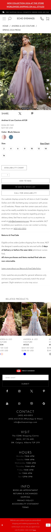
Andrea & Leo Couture (23, 26)
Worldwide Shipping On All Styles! (25, 6)
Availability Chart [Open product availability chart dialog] (14, 168)
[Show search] (10, 18)
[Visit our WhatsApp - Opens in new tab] (19, 403)
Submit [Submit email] (25, 384)
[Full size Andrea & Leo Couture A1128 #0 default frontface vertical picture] (25, 71)
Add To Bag (25, 181)
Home (5, 26)
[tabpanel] (25, 71)
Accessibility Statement (25, 504)
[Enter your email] (25, 377)
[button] (47, 18)
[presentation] (12, 319)
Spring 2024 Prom (12, 30)
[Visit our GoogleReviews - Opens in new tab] (44, 403)
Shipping (25, 497)
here (34, 530)
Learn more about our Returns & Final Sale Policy (21, 268)
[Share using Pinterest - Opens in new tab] (32, 113)
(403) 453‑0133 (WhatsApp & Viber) (25, 419)
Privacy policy (25, 500)
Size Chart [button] (44, 143)
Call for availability (25, 193)
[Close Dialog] (2, 525)
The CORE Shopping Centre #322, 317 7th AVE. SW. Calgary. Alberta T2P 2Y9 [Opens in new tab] (25, 439)
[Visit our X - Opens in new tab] (31, 391)
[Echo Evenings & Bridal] (25, 18)
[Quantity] (6, 175)
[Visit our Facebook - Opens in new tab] (7, 391)
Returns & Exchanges (25, 493)
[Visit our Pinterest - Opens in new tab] (44, 391)
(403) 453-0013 (19, 228)
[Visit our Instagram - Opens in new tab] (19, 391)
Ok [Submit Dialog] (48, 525)
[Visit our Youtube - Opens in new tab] (7, 403)
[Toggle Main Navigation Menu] (4, 18)
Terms (25, 507)
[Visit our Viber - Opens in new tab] (31, 403)
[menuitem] (25, 12)
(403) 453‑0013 (25, 415)
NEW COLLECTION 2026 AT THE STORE (25, 3)
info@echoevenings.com (18, 221)
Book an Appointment (25, 490)
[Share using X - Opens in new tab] (20, 113)
